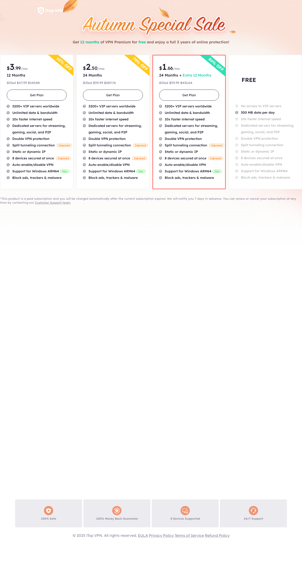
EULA (143, 535)
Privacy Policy (161, 535)
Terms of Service (189, 535)
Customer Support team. (53, 202)
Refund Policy (217, 535)
